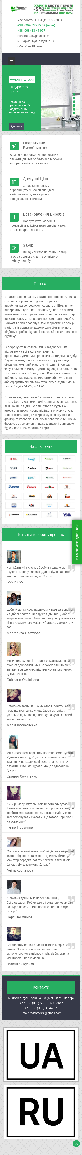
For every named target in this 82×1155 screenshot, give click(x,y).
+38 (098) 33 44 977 (31, 30)
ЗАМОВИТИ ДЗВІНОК (77, 542)
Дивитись (16, 126)
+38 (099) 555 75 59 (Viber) (36, 25)
